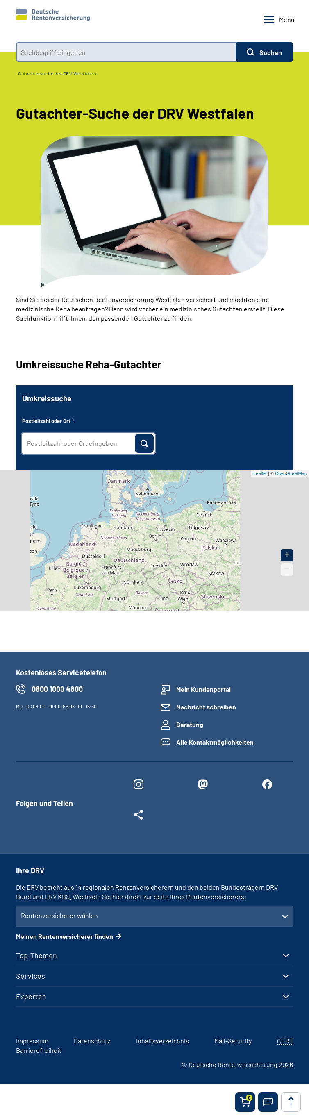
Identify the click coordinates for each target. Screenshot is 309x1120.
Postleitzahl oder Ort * (48, 421)
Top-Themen (36, 955)
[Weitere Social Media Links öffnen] (138, 816)
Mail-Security (233, 1041)
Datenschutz (92, 1041)
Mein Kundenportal (203, 689)
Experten (31, 996)
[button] (268, 1102)
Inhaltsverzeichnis (162, 1041)
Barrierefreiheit (38, 1050)
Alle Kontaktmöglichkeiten (215, 742)
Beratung (189, 724)
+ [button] (287, 555)
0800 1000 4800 (57, 688)
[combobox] (126, 52)
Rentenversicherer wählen (59, 915)
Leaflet (260, 473)
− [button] (287, 569)
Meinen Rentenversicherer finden (64, 936)
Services (30, 975)
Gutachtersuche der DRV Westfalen (57, 73)
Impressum (32, 1041)
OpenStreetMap (291, 473)
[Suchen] (264, 52)
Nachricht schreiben (206, 707)
